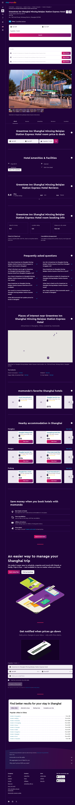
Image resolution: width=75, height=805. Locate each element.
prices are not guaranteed (42, 752)
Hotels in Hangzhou (15, 732)
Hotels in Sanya (14, 725)
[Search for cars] (3, 14)
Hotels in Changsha (15, 738)
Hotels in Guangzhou (15, 716)
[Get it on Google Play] (60, 776)
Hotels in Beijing (14, 718)
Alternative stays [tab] (25, 708)
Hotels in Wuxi (14, 736)
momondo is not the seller (41, 757)
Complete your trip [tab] (48, 708)
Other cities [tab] (14, 708)
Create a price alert (30, 529)
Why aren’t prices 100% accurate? (41, 763)
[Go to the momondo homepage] (11, 2)
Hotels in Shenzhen (15, 720)
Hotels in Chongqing (15, 723)
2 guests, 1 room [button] (15, 31)
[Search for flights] (3, 7)
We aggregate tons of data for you (41, 760)
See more (69, 429)
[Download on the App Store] (60, 780)
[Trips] (3, 22)
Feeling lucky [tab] (36, 708)
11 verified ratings (21, 21)
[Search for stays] (3, 10)
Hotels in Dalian (14, 729)
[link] (26, 441)
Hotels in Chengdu (15, 727)
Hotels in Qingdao (14, 734)
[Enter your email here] (42, 676)
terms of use (28, 687)
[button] (2, 2)
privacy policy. (36, 687)
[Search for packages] (3, 17)
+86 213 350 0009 (14, 19)
